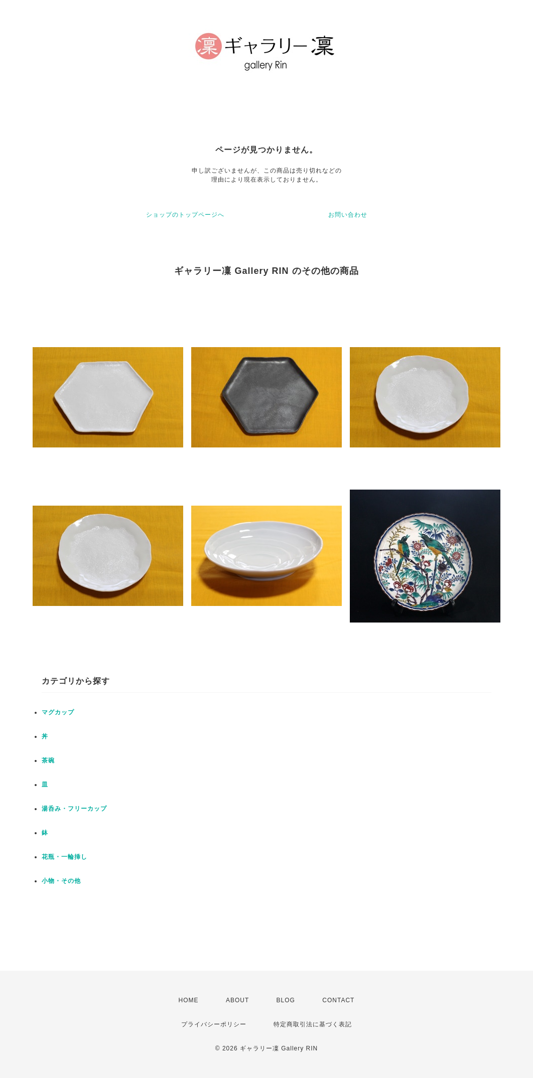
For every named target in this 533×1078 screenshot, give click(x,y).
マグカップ (58, 712)
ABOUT (237, 1000)
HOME (189, 1000)
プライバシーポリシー (213, 1024)
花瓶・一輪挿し (64, 856)
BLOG (286, 1000)
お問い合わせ (347, 214)
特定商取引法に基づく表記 (313, 1024)
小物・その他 (61, 880)
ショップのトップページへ (185, 214)
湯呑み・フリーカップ (74, 808)
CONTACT (338, 1000)
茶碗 (48, 760)
